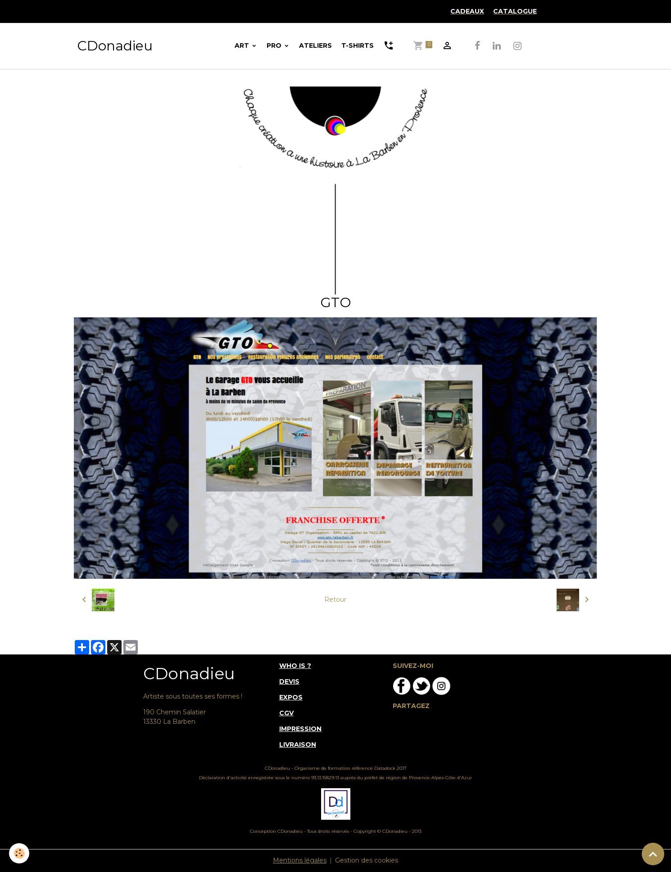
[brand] (115, 45)
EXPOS (291, 697)
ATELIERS (315, 45)
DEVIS (289, 681)
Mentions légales (299, 860)
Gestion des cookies (366, 860)
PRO (275, 45)
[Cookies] (19, 853)
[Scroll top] (653, 854)
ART (243, 45)
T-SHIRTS (357, 45)
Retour (335, 599)
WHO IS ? (295, 666)
